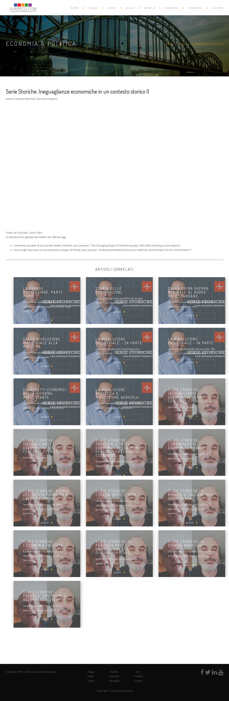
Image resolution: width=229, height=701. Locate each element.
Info (138, 671)
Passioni (114, 676)
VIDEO (111, 8)
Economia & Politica (207, 44)
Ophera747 (126, 691)
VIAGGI (93, 8)
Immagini (114, 680)
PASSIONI (172, 8)
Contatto (138, 676)
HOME (74, 8)
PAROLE (150, 8)
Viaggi (90, 671)
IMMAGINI (195, 8)
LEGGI (51, 320)
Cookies (138, 680)
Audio (91, 680)
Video (90, 676)
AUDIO (130, 8)
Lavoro (217, 8)
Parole (114, 671)
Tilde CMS (102, 691)
